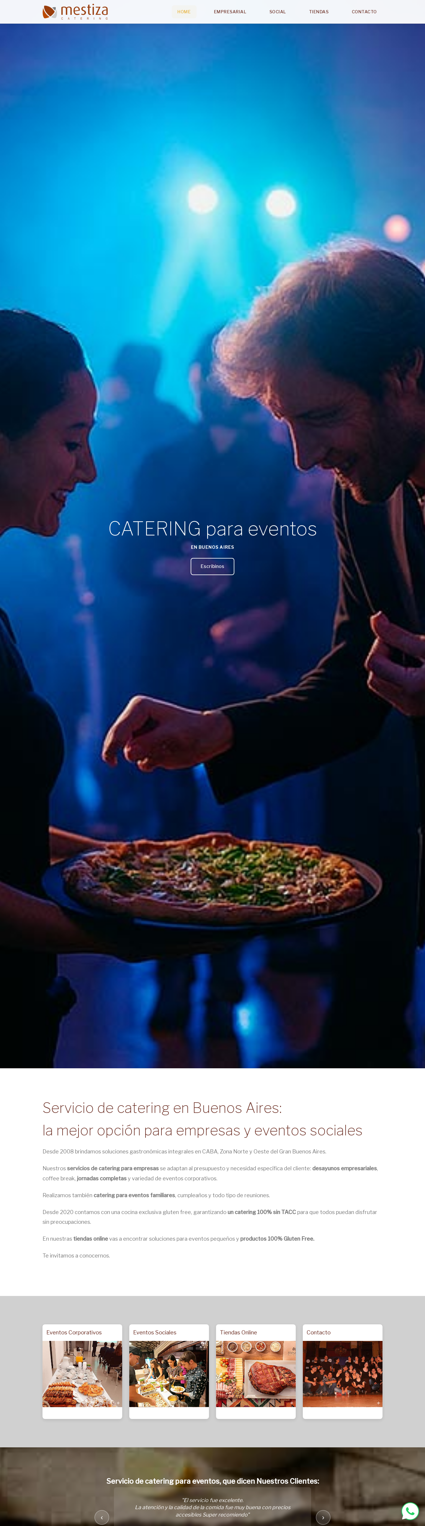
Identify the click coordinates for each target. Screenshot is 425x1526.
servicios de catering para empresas (113, 1168)
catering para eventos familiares (134, 1195)
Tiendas (319, 11)
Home (184, 11)
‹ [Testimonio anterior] (102, 1517)
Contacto (364, 11)
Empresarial (230, 11)
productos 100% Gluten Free (276, 1238)
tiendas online (90, 1238)
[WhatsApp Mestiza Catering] (410, 1511)
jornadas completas (102, 1178)
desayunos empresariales (344, 1168)
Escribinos (212, 566)
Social (277, 11)
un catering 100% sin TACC (262, 1212)
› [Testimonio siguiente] (323, 1517)
